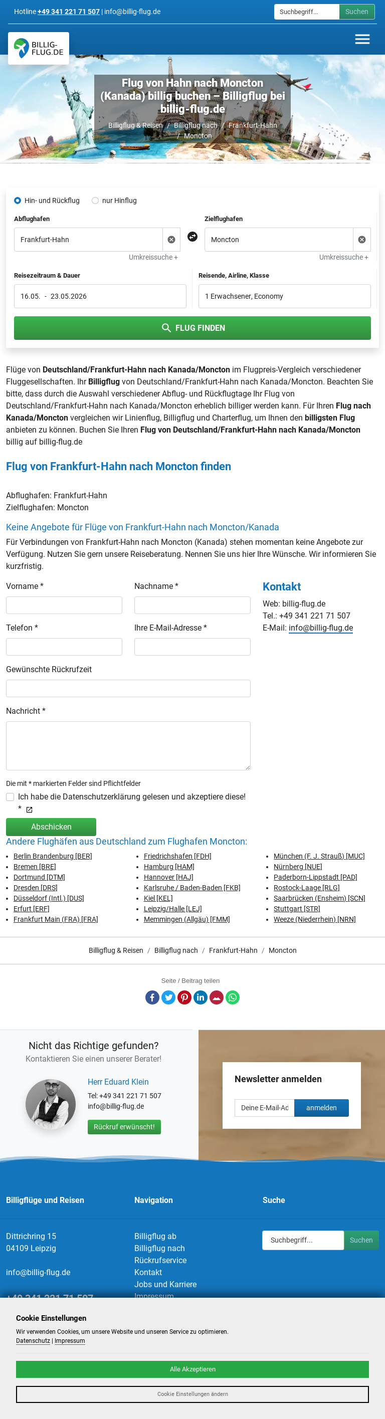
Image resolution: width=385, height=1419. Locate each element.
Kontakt (148, 1272)
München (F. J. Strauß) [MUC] (319, 856)
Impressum (154, 1296)
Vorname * (25, 586)
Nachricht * (26, 711)
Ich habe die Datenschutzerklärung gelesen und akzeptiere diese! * (132, 803)
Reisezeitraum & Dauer (47, 275)
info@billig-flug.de (321, 628)
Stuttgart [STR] (297, 909)
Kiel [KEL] (158, 898)
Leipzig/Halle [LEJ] (173, 909)
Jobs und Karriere (165, 1284)
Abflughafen (32, 219)
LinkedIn (201, 997)
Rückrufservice (160, 1260)
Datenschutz (33, 1340)
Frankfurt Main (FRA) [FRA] (56, 919)
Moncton (198, 136)
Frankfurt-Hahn (253, 125)
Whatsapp (233, 997)
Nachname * (156, 586)
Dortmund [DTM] (39, 877)
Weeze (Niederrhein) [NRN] (315, 919)
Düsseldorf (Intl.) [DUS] (49, 898)
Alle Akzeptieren (193, 1369)
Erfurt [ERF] (32, 909)
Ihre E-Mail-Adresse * (170, 628)
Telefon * (22, 628)
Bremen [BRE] (35, 867)
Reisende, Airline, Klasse (234, 275)
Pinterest (184, 997)
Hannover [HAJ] (169, 877)
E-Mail (217, 997)
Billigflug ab (155, 1236)
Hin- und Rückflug (52, 200)
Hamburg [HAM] (169, 867)
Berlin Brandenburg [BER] (53, 856)
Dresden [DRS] (36, 888)
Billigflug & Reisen (135, 125)
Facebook (152, 997)
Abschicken (51, 827)
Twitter (168, 997)
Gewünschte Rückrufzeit (49, 669)
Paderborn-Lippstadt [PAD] (315, 877)
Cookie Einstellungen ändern (192, 1394)
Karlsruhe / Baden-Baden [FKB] (192, 888)
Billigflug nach (196, 125)
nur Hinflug (119, 200)
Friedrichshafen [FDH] (178, 856)
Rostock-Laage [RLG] (307, 888)
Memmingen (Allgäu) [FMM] (187, 919)
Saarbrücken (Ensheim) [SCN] (319, 898)
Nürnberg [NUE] (298, 867)
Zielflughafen (224, 219)
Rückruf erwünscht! (124, 1127)
